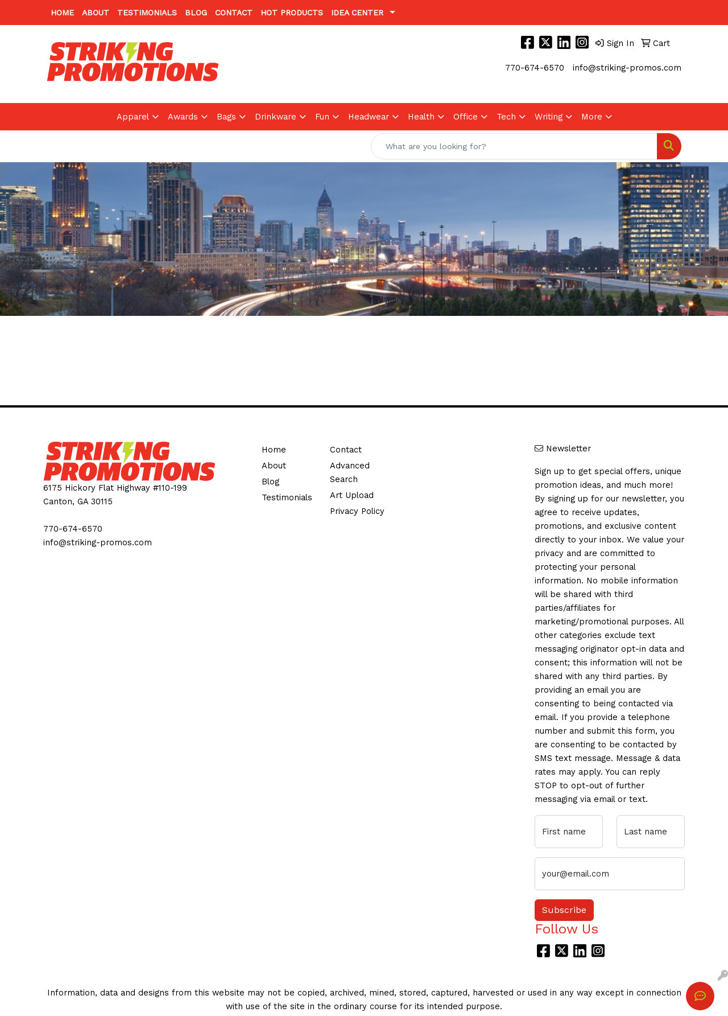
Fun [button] (322, 117)
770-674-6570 (534, 68)
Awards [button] (183, 117)
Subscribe (564, 909)
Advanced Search (350, 472)
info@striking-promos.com (627, 68)
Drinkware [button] (275, 117)
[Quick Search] (514, 146)
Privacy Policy (357, 511)
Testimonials (147, 12)
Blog (196, 12)
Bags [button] (226, 117)
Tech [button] (506, 117)
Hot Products (291, 12)
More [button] (591, 117)
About (95, 12)
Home (62, 12)
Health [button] (421, 117)
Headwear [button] (368, 117)
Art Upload (352, 495)
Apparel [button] (133, 117)
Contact (234, 12)
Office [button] (465, 117)
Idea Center (357, 12)
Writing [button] (548, 117)
